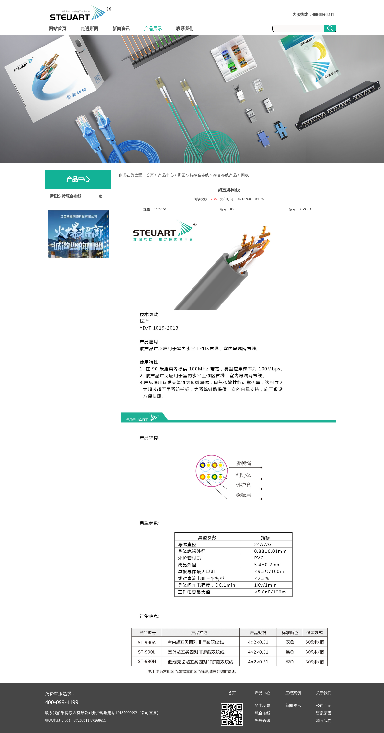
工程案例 (293, 693)
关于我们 (324, 693)
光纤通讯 (262, 721)
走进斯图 (89, 28)
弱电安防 (262, 705)
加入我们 (324, 721)
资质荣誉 (324, 713)
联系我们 (185, 28)
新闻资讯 (121, 28)
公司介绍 (324, 705)
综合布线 (262, 713)
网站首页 (57, 28)
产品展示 (153, 28)
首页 (232, 693)
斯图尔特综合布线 (65, 196)
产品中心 (262, 693)
